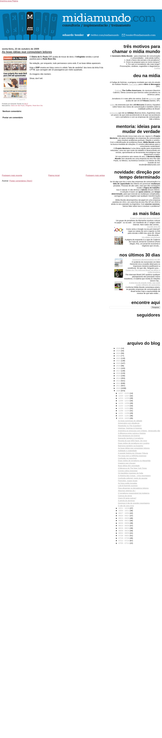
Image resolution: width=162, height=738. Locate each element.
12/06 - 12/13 (124, 401)
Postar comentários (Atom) (20, 181)
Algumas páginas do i (126, 491)
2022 (118, 358)
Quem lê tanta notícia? (127, 498)
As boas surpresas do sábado (130, 421)
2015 (118, 376)
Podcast (118, 90)
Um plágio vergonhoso (151, 237)
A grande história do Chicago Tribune (133, 453)
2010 (118, 388)
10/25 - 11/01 (124, 416)
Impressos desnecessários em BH (146, 259)
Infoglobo (28, 105)
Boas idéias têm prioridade (129, 466)
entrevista (153, 99)
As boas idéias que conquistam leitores (27, 51)
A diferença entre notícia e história (132, 433)
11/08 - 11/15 (124, 411)
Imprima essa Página (9, 1)
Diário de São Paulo (18, 105)
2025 (118, 351)
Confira (157, 68)
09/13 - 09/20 (124, 518)
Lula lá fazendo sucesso (128, 486)
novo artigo (133, 84)
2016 (118, 373)
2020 (118, 363)
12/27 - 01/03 (124, 393)
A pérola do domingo (126, 501)
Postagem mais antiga (95, 175)
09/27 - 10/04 (124, 513)
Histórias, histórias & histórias (130, 428)
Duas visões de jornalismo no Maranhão (134, 461)
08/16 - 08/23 (124, 528)
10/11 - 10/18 (124, 508)
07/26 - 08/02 (124, 536)
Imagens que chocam (126, 463)
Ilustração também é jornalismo (130, 438)
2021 (118, 361)
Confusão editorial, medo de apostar (132, 478)
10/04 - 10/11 (124, 511)
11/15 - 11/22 (124, 408)
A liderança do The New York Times (132, 468)
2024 (118, 353)
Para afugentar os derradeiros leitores (133, 488)
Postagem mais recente (12, 175)
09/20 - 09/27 (124, 516)
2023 (118, 356)
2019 (118, 366)
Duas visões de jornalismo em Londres (134, 443)
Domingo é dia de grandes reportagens (134, 503)
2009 (118, 391)
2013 (118, 381)
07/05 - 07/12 (124, 543)
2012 (118, 383)
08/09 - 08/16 (124, 531)
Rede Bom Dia (38, 105)
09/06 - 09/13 (124, 521)
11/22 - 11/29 (124, 406)
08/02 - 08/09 (124, 533)
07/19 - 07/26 (124, 538)
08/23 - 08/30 (124, 526)
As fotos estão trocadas (127, 483)
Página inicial (54, 175)
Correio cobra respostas (128, 471)
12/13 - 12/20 (124, 398)
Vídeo (112, 105)
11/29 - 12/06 (124, 403)
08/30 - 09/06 (124, 523)
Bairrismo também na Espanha (130, 446)
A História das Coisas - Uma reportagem (134, 476)
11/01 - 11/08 (124, 413)
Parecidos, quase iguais (127, 481)
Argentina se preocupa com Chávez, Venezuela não (139, 431)
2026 (118, 348)
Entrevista (114, 113)
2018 (118, 368)
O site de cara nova (126, 506)
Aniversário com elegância (128, 423)
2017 (118, 371)
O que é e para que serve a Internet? (145, 218)
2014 (118, 378)
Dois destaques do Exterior (129, 436)
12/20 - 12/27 (124, 396)
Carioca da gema (125, 496)
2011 (118, 386)
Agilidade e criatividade (127, 451)
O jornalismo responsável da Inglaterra (133, 493)
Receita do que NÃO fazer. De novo (132, 441)
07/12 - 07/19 (124, 541)
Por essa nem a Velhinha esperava (132, 456)
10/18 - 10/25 (124, 418)
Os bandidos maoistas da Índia (130, 473)
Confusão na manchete (127, 458)
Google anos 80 (153, 227)
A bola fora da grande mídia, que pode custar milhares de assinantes (144, 284)
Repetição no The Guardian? (129, 426)
